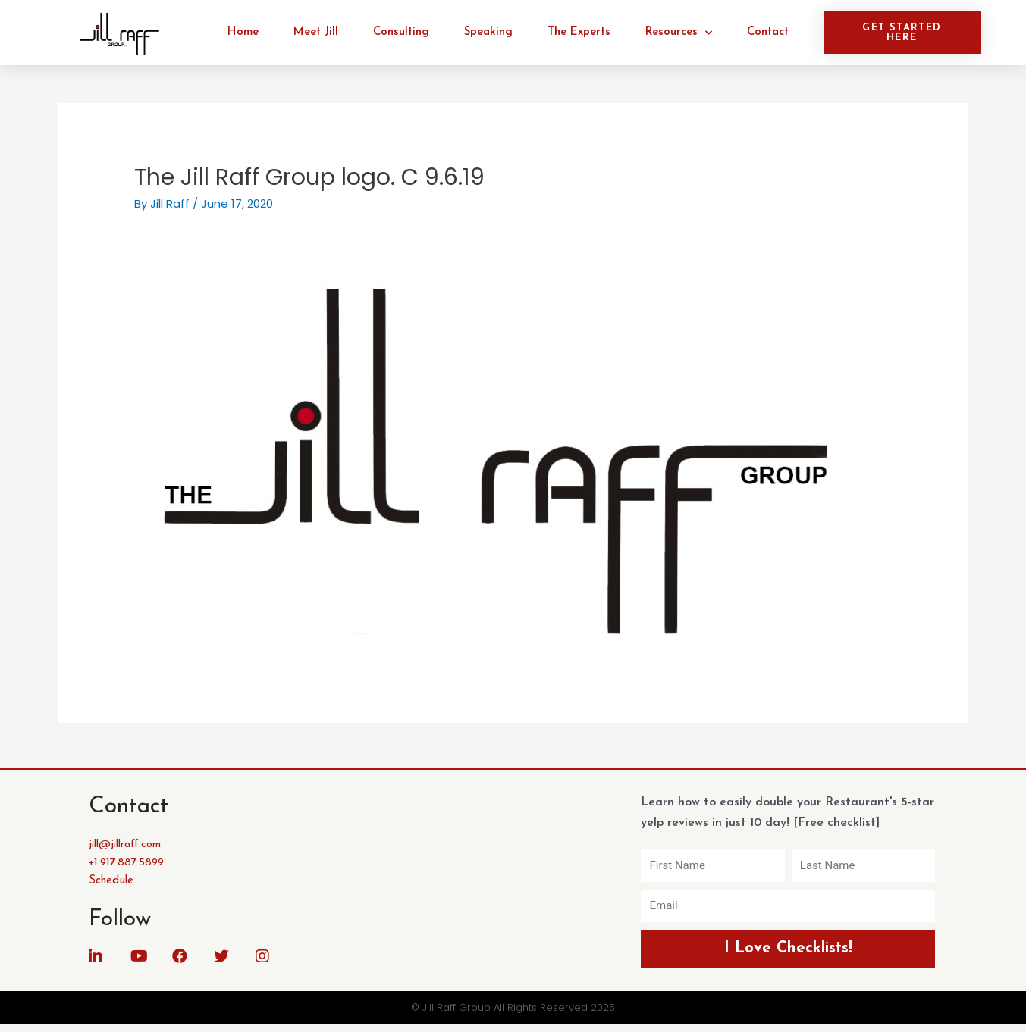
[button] (902, 32)
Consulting (401, 32)
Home (243, 32)
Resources (678, 33)
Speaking (488, 32)
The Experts (579, 32)
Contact (768, 32)
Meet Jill (315, 32)
